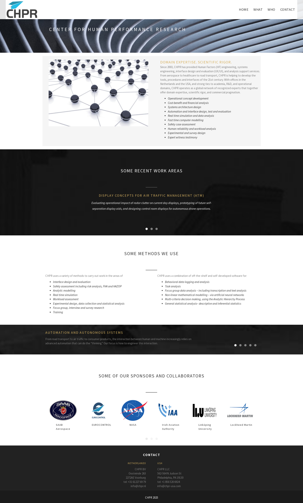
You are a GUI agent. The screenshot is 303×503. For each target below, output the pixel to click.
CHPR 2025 (151, 497)
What (258, 9)
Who (271, 9)
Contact (287, 9)
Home (243, 9)
